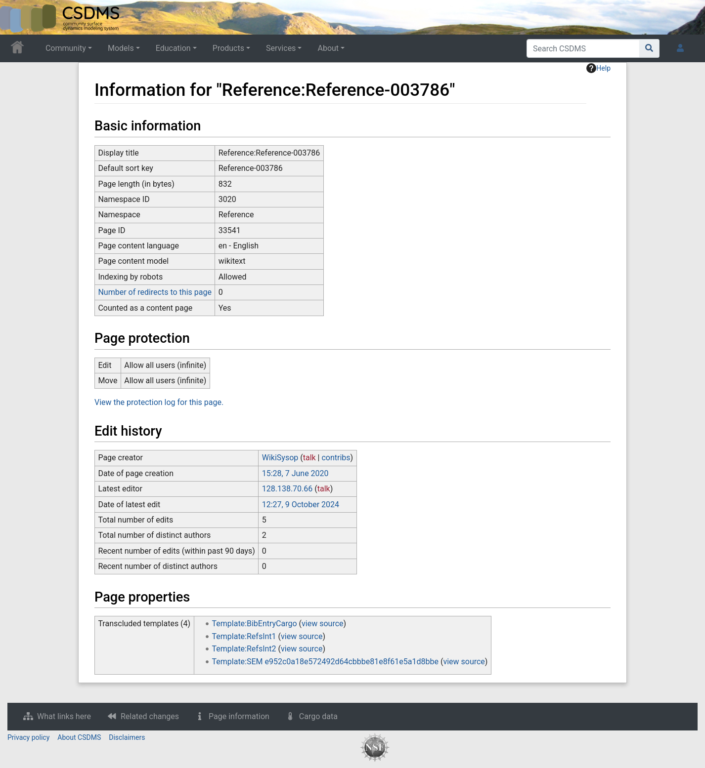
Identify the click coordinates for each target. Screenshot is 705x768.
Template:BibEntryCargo (254, 623)
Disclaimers (127, 737)
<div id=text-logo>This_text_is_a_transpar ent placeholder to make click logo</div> (16, 17)
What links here (64, 716)
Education (173, 48)
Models (121, 48)
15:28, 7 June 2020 (295, 473)
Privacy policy (28, 737)
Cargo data (318, 716)
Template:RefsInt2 (244, 648)
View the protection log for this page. (158, 402)
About (328, 48)
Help (598, 68)
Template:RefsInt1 (244, 636)
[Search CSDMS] (583, 48)
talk (309, 457)
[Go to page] (649, 48)
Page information (239, 716)
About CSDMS (79, 737)
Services (281, 48)
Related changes (150, 716)
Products (228, 48)
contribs (335, 457)
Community (65, 48)
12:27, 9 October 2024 (300, 504)
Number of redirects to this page (155, 292)
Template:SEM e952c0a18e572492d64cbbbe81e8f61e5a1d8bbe (325, 661)
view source (322, 623)
